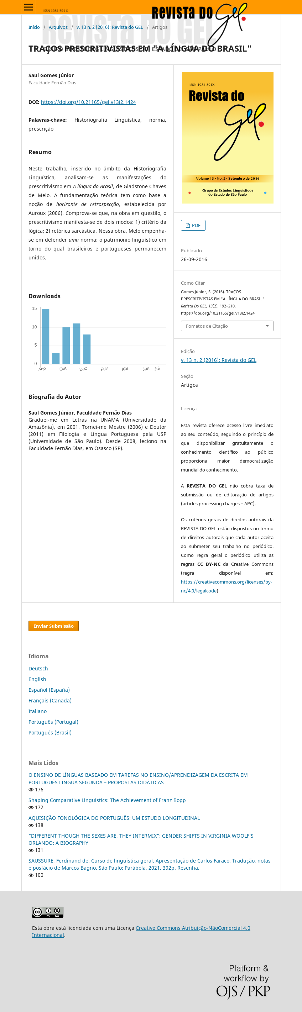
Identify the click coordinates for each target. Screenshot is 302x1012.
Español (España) (49, 689)
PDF (196, 225)
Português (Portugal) (53, 721)
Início (34, 27)
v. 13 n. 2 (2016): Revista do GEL (110, 27)
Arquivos (58, 27)
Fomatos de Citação (207, 326)
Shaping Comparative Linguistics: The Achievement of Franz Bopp (107, 800)
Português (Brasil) (50, 732)
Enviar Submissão (53, 626)
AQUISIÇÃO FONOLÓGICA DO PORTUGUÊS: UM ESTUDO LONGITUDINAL (114, 818)
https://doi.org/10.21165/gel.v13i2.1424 (88, 102)
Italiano (37, 711)
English (37, 679)
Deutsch (38, 668)
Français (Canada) (50, 700)
